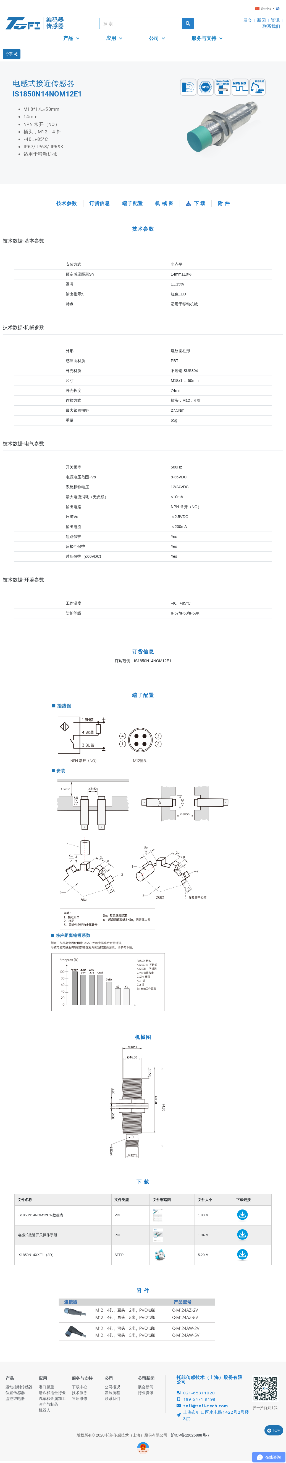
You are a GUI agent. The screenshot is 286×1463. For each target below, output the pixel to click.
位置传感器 (15, 1393)
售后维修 (79, 1398)
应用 (114, 38)
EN (277, 8)
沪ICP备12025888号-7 (190, 1435)
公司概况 (112, 1387)
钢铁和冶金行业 (52, 1393)
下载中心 (79, 1387)
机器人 (44, 1410)
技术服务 (79, 1393)
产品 (71, 38)
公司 (157, 38)
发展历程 (112, 1393)
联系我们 (271, 26)
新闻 (261, 20)
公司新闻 (146, 1378)
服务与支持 (207, 38)
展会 (247, 20)
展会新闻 (145, 1387)
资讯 (275, 20)
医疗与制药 (48, 1404)
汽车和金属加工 (52, 1398)
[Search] (188, 23)
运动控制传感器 (19, 1387)
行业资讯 (145, 1393)
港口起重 (46, 1387)
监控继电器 (15, 1398)
